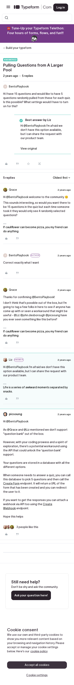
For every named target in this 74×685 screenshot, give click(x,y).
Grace (13, 189)
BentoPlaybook (19, 86)
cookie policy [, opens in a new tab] (39, 651)
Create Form (11, 483)
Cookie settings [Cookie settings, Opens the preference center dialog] (37, 675)
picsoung (15, 414)
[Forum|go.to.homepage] (30, 7)
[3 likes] (20, 527)
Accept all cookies (37, 664)
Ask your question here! (31, 595)
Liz (10, 359)
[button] (8, 8)
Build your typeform (18, 47)
